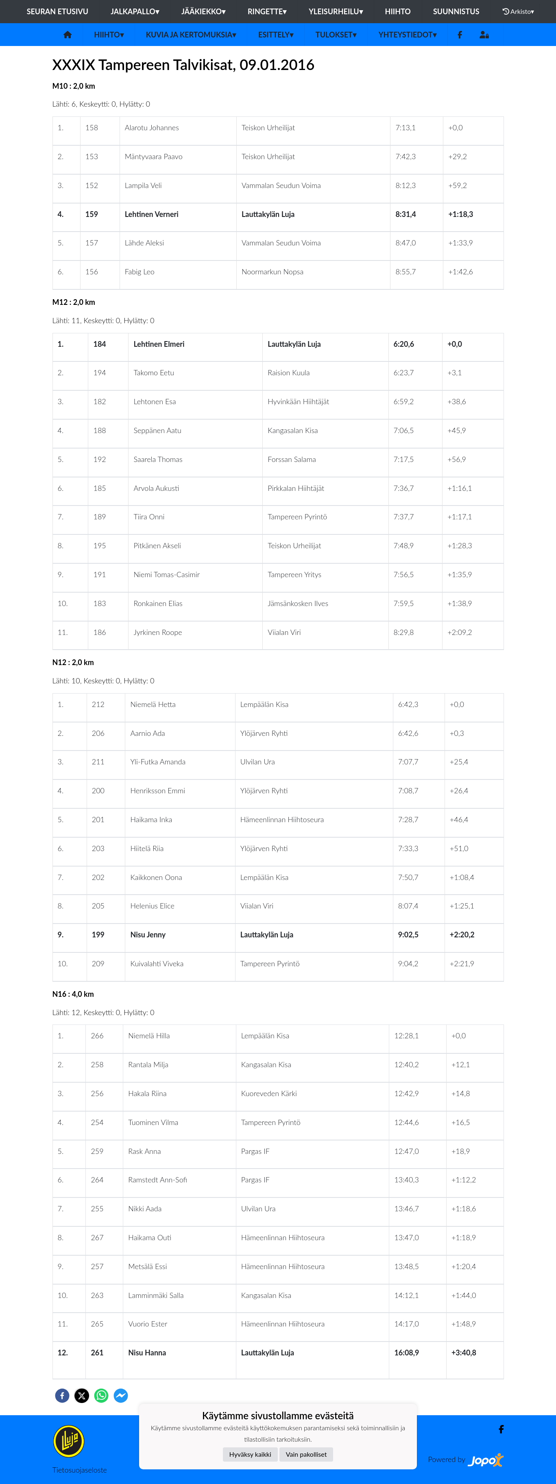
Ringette (267, 11)
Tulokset (336, 34)
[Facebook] (460, 34)
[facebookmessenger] (120, 1395)
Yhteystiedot (407, 34)
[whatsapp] (101, 1395)
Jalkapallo (135, 11)
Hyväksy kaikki (250, 1454)
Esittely (275, 34)
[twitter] (81, 1395)
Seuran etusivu (58, 11)
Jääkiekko (203, 11)
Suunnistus (456, 11)
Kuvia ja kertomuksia (191, 34)
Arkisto (518, 11)
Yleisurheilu (335, 11)
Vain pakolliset (306, 1454)
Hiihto (398, 11)
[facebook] (62, 1395)
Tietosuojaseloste (79, 1469)
